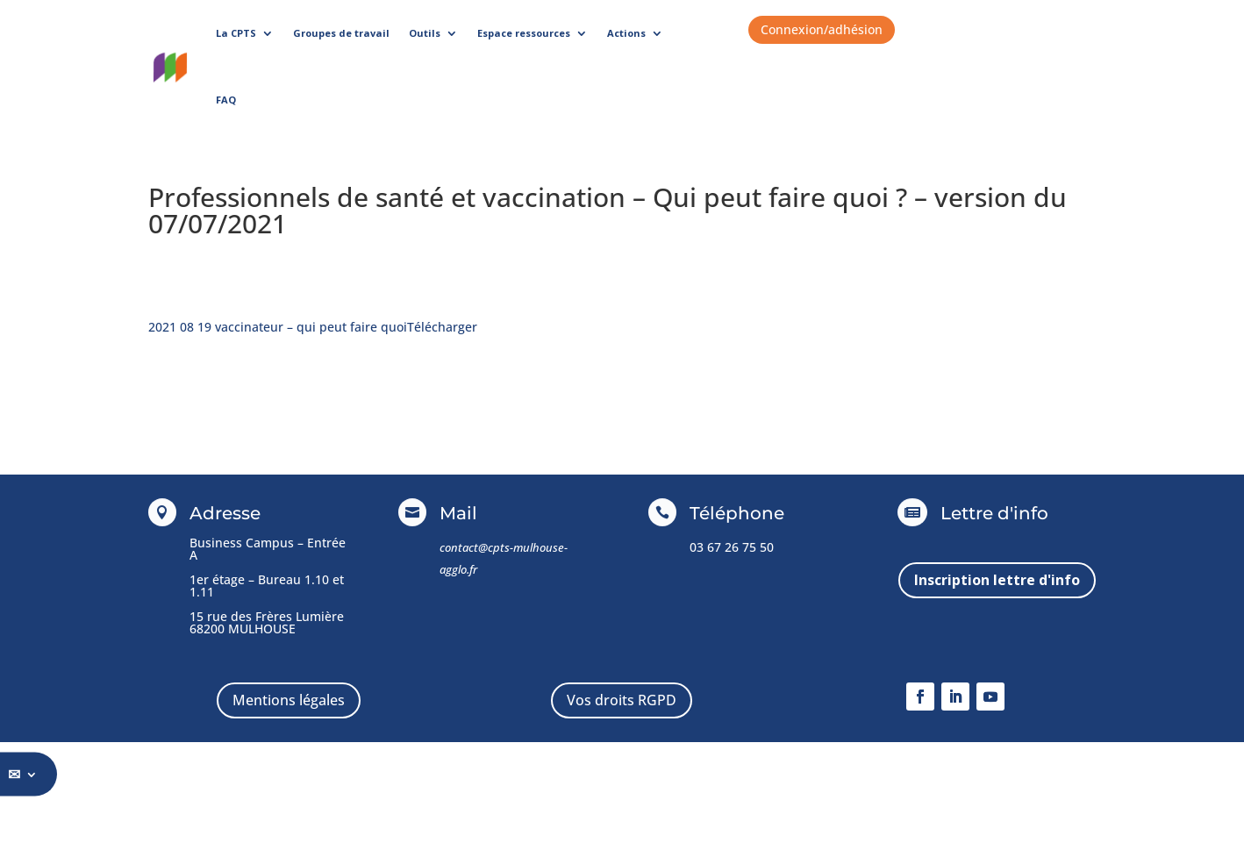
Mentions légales (288, 700)
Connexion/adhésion (822, 29)
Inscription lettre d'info (997, 579)
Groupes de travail (341, 32)
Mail (458, 513)
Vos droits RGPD (621, 700)
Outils (424, 32)
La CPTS (236, 32)
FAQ (226, 99)
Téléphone (737, 513)
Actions (626, 32)
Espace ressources (523, 32)
